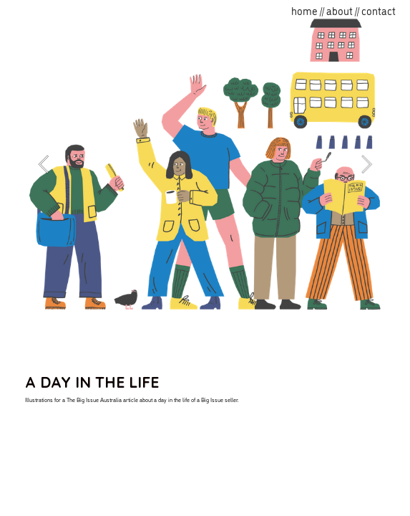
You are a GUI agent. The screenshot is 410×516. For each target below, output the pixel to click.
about (339, 10)
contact (378, 10)
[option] (205, 163)
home (304, 10)
